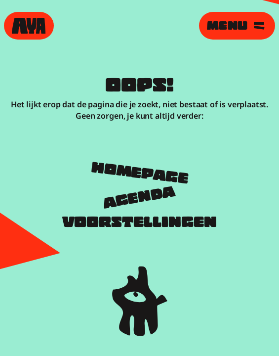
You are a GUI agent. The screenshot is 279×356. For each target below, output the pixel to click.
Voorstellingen (139, 223)
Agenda (140, 199)
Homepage (139, 174)
